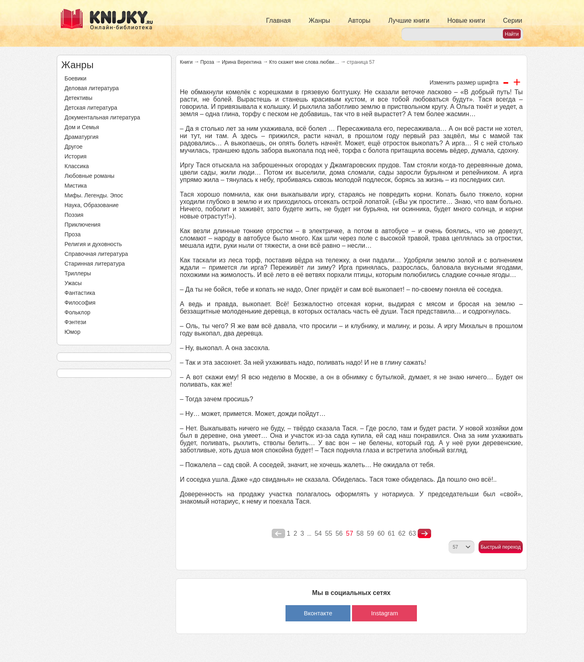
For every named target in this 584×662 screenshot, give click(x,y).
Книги (186, 62)
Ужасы (73, 283)
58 (360, 533)
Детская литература (90, 107)
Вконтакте (318, 613)
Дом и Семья (81, 127)
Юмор (72, 332)
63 (412, 533)
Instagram (384, 613)
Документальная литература (102, 117)
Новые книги (466, 20)
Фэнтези (75, 322)
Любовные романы (89, 176)
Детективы (78, 98)
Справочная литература (96, 254)
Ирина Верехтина (242, 62)
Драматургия (81, 137)
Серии (512, 20)
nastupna (424, 534)
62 (402, 533)
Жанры (319, 20)
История (75, 156)
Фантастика (79, 293)
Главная (278, 20)
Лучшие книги (408, 20)
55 (328, 533)
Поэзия (74, 215)
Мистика (75, 185)
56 (339, 533)
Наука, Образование (91, 205)
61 (391, 533)
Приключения (82, 224)
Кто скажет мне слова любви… (304, 62)
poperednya (278, 534)
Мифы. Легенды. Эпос (93, 195)
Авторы (359, 20)
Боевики (75, 78)
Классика (76, 166)
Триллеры (77, 273)
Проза (72, 234)
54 (318, 533)
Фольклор (77, 312)
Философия (79, 302)
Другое (73, 146)
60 (380, 533)
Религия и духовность (93, 244)
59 (370, 533)
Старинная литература (94, 263)
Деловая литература (91, 88)
